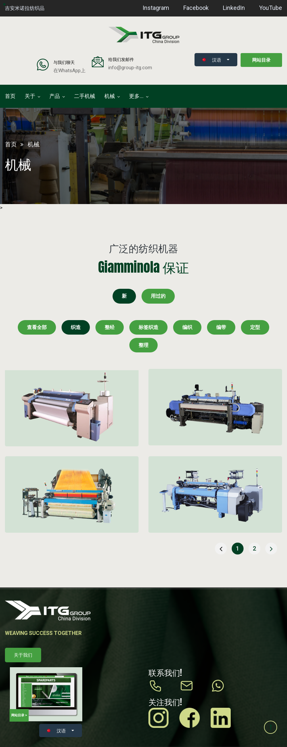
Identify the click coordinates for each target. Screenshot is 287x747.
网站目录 (261, 60)
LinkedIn (234, 7)
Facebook (196, 7)
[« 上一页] (221, 548)
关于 (30, 96)
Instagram (156, 7)
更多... (136, 96)
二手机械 (84, 96)
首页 (10, 96)
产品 (54, 96)
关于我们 (23, 655)
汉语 (211, 59)
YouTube (270, 7)
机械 (109, 96)
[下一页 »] (271, 548)
